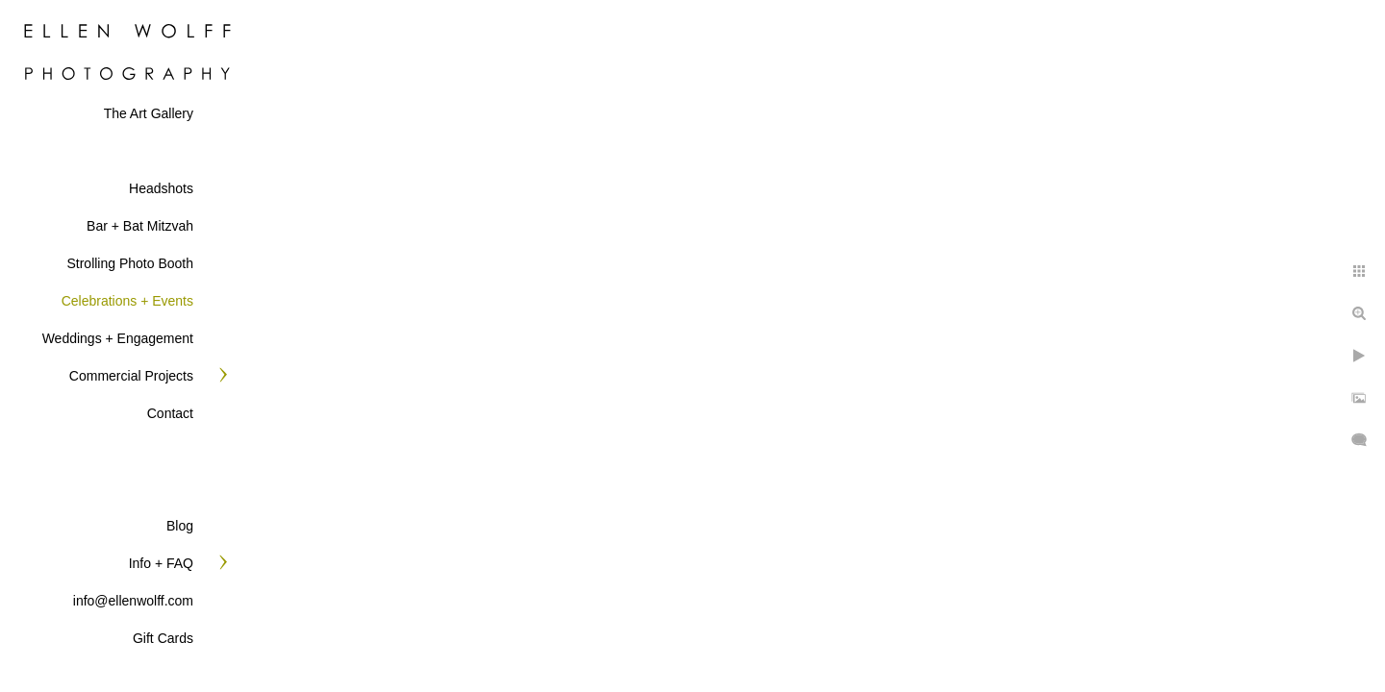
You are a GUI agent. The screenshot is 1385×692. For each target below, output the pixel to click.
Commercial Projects (131, 375)
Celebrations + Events (127, 301)
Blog (179, 525)
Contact (170, 413)
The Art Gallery (148, 113)
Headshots (161, 188)
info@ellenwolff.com (133, 600)
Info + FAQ (161, 563)
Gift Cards (163, 638)
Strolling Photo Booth (129, 263)
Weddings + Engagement (117, 338)
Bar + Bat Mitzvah (140, 226)
